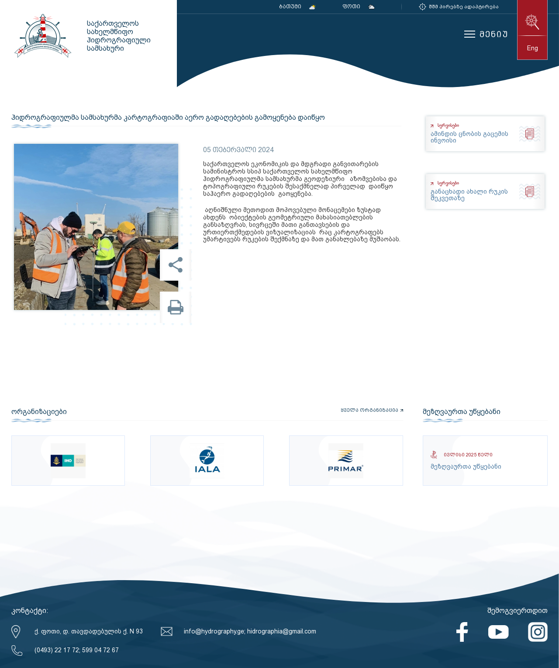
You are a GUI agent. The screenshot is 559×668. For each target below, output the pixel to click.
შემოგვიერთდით (517, 610)
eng (532, 48)
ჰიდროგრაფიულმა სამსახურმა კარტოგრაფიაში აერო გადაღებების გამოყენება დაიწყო (168, 118)
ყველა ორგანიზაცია (369, 410)
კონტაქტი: (29, 610)
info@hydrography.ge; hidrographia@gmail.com (250, 631)
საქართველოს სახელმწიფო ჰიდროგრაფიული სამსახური (41, 36)
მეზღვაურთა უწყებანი (461, 412)
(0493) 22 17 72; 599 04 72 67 (77, 650)
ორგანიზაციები (39, 412)
